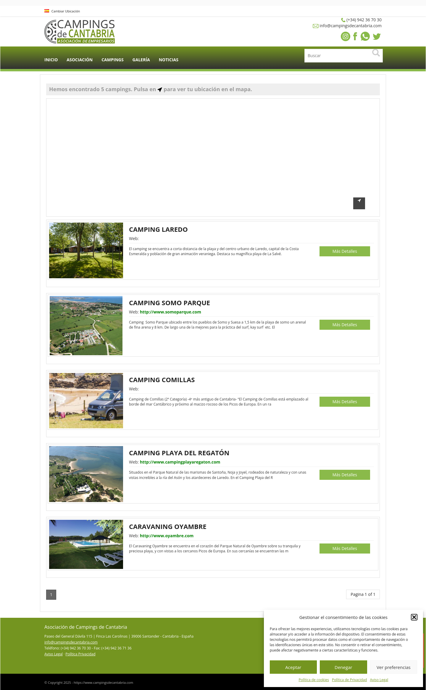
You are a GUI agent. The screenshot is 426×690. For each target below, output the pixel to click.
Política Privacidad (80, 654)
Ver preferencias (394, 667)
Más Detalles (345, 251)
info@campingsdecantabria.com (71, 642)
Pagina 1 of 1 (363, 594)
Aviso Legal (379, 679)
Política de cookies (313, 679)
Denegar (343, 667)
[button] (414, 617)
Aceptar (293, 667)
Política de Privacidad (349, 679)
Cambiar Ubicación (62, 11)
